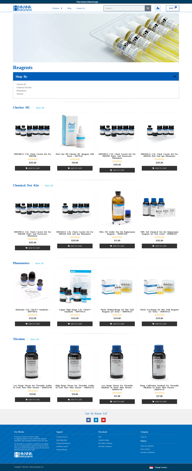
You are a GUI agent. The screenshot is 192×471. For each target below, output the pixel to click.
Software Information (63, 443)
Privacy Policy (145, 449)
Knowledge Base (61, 440)
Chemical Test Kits (24, 87)
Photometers (21, 91)
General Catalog (103, 440)
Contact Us (80, 8)
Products (58, 8)
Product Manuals (61, 449)
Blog (69, 8)
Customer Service (62, 436)
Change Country (161, 467)
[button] (174, 76)
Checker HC (21, 84)
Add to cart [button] (34, 168)
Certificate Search (62, 446)
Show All (40, 107)
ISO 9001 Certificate (105, 446)
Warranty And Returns (148, 452)
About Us (144, 436)
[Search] (148, 8)
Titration (20, 94)
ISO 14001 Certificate (105, 443)
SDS (99, 436)
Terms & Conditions (147, 445)
